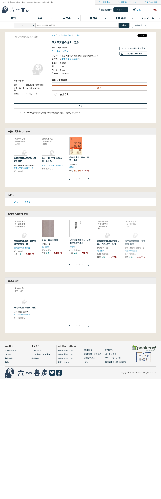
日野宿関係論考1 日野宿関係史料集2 (80, 241)
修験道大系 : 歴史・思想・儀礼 (79, 159)
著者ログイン (63, 362)
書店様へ (35, 358)
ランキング (9, 354)
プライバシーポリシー (114, 358)
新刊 (53, 35)
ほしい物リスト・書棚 (40, 354)
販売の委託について (66, 350)
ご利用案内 (105, 2)
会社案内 (88, 349)
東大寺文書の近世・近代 (25, 307)
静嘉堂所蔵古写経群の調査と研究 (25, 159)
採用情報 (109, 349)
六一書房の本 (10, 350)
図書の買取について (66, 358)
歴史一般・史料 (65, 35)
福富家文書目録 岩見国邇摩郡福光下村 (25, 242)
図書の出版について (66, 354)
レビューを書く (61, 51)
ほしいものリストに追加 (135, 48)
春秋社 (72, 167)
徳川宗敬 (45, 247)
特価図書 (9, 358)
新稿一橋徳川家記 (50, 239)
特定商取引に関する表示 (115, 362)
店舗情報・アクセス (128, 2)
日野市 (72, 247)
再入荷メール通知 (134, 53)
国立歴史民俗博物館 (22, 248)
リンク (87, 362)
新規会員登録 (106, 9)
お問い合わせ (90, 358)
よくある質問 (152, 2)
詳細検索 (138, 25)
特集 (7, 362)
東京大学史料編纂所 (71, 59)
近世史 (77, 35)
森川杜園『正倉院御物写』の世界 (52, 159)
